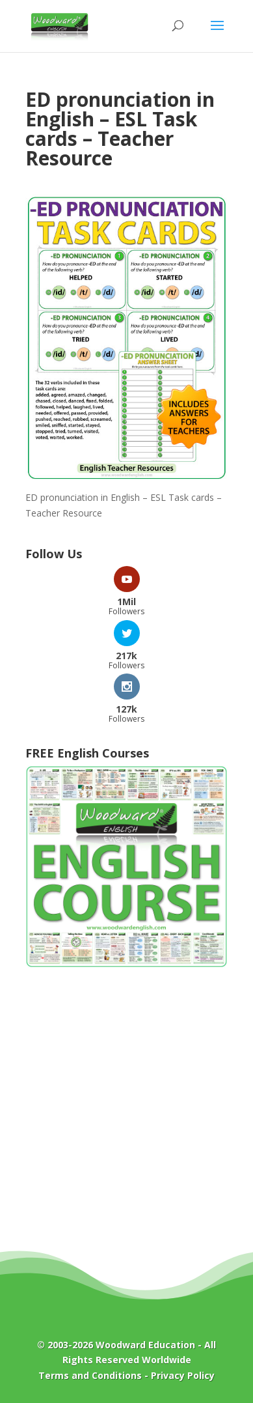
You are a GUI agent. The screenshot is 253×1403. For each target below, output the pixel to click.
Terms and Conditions (90, 1375)
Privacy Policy (183, 1375)
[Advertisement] (126, 1118)
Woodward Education (145, 1345)
